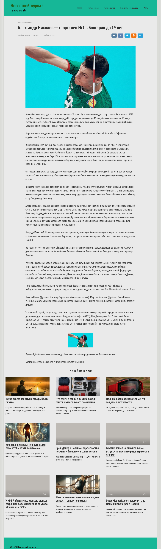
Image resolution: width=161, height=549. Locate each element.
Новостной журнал (27, 5)
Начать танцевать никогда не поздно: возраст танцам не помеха (77, 499)
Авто (146, 8)
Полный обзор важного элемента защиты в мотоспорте (125, 400)
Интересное (93, 8)
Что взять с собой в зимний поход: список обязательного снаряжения (75, 400)
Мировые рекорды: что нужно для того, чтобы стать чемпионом (25, 446)
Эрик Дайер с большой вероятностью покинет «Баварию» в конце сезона (77, 449)
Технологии (109, 8)
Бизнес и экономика (129, 8)
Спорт (79, 8)
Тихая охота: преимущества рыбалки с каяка (27, 400)
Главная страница (25, 22)
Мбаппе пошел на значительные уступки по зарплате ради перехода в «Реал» (127, 451)
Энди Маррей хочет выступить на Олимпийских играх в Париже (125, 502)
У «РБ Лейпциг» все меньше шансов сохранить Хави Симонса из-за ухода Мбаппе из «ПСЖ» (26, 504)
